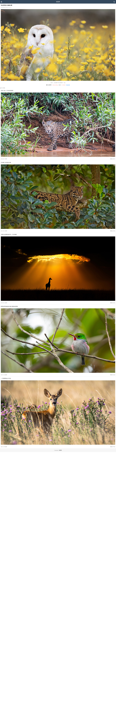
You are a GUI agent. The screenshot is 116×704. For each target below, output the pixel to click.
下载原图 (68, 85)
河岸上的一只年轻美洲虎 (7, 90)
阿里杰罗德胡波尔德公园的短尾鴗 (9, 306)
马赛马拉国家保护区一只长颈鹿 (9, 234)
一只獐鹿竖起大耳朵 (6, 378)
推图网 (58, 1)
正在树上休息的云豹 (6, 162)
